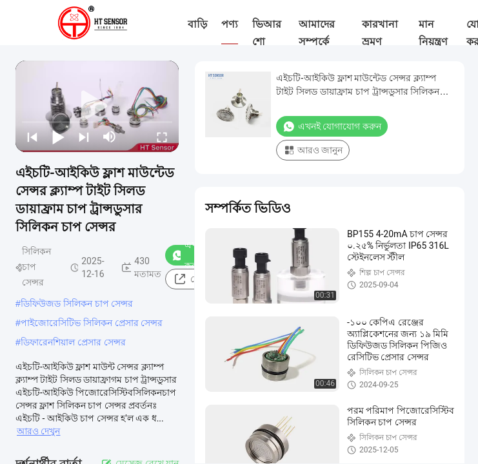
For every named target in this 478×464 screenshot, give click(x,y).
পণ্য (229, 24)
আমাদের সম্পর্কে (317, 33)
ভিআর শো (266, 33)
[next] (84, 136)
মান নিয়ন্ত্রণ (433, 33)
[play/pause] (58, 136)
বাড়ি (197, 24)
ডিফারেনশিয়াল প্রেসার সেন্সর (73, 342)
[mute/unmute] (110, 136)
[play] (97, 106)
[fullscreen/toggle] (162, 136)
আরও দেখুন (38, 431)
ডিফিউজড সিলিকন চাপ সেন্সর (77, 303)
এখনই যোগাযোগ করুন (332, 126)
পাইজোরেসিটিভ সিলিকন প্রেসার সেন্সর (92, 323)
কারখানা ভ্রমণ (380, 33)
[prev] (32, 136)
